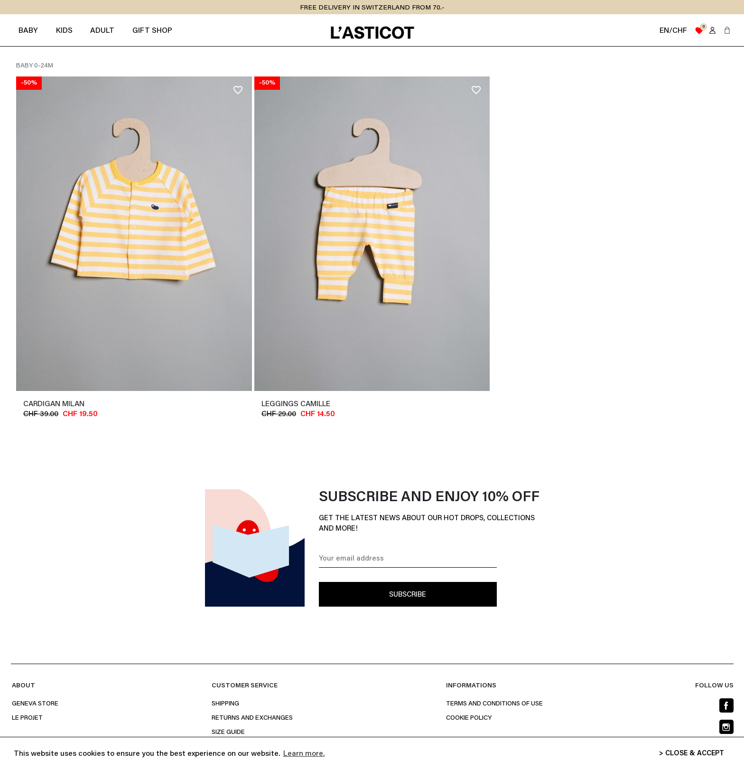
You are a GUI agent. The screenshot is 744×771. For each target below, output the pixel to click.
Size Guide (228, 732)
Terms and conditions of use (494, 704)
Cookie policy (469, 718)
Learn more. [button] (304, 754)
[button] (727, 30)
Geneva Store (35, 704)
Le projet (27, 718)
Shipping (225, 704)
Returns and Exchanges (252, 718)
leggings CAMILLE (295, 404)
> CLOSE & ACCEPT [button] (691, 753)
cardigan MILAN (53, 404)
